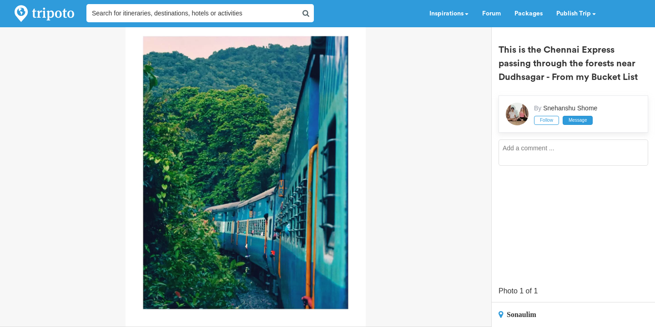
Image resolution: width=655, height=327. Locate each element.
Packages (528, 13)
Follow (546, 120)
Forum (491, 13)
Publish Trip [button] (576, 13)
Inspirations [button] (449, 13)
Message (578, 120)
